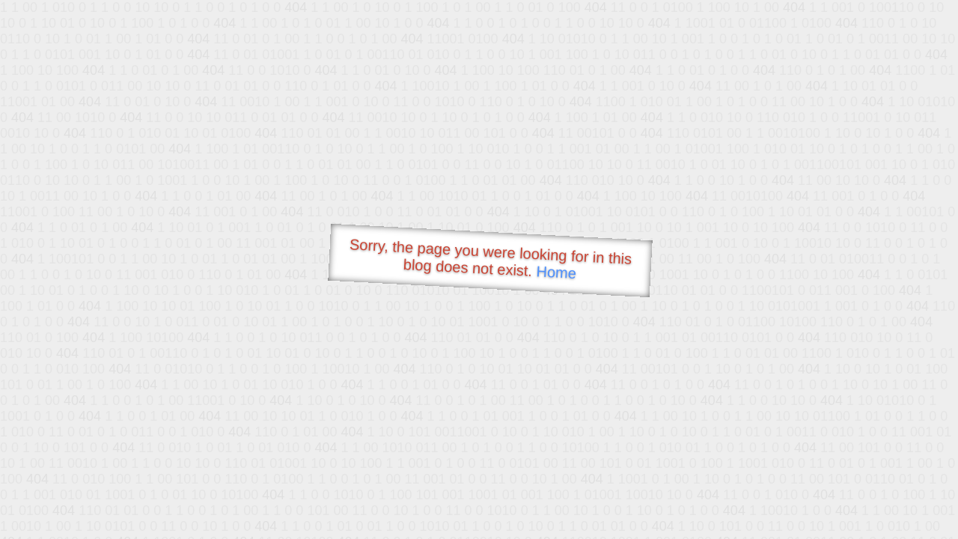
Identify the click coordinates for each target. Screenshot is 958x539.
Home (556, 272)
